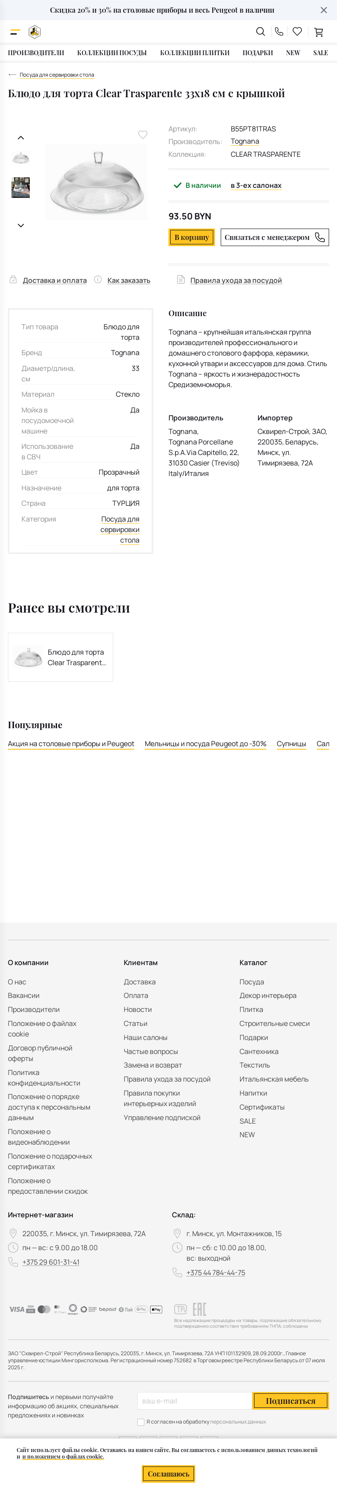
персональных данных (238, 1421)
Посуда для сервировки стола (120, 529)
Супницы (291, 743)
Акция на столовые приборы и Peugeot (71, 743)
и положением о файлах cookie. (63, 1456)
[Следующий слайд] (21, 226)
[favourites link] (297, 32)
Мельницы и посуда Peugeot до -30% (205, 743)
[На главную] (34, 32)
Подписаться (290, 1401)
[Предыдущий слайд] (21, 137)
